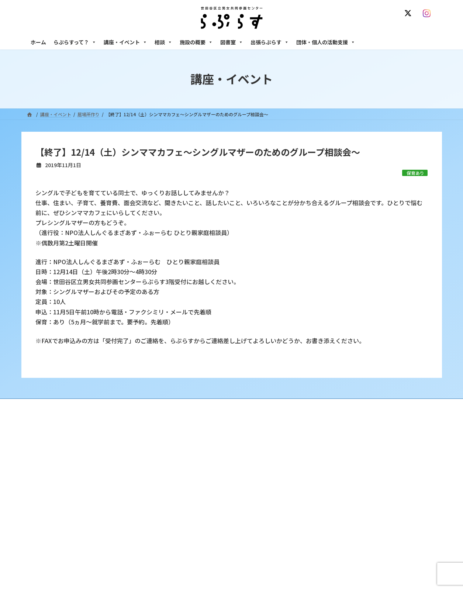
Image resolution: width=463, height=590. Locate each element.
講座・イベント (125, 42)
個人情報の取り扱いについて (400, 405)
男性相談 (325, 494)
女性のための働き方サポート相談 (349, 462)
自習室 (322, 545)
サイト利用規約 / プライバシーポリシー (268, 405)
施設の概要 (196, 42)
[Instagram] (428, 13)
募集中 (182, 487)
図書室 (231, 42)
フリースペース (331, 532)
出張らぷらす (269, 42)
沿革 (180, 449)
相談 (163, 42)
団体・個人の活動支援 (325, 42)
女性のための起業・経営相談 (345, 507)
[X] (409, 13)
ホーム (38, 42)
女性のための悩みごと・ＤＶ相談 (349, 449)
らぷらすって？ (74, 42)
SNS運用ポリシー (339, 405)
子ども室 (325, 558)
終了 (180, 500)
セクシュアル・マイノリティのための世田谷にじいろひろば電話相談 (375, 478)
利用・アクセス (191, 462)
